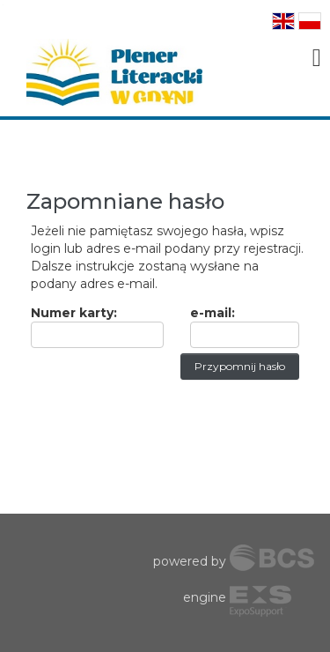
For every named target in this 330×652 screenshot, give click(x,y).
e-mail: (212, 312)
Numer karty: (74, 313)
